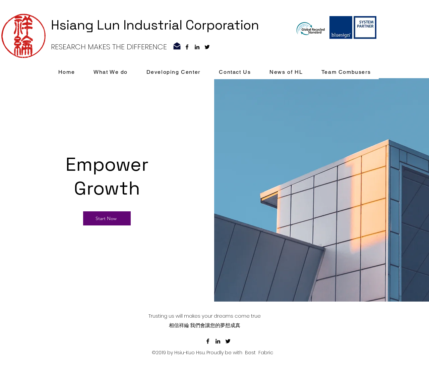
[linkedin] (197, 47)
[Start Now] (107, 218)
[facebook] (187, 47)
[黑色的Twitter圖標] (207, 47)
